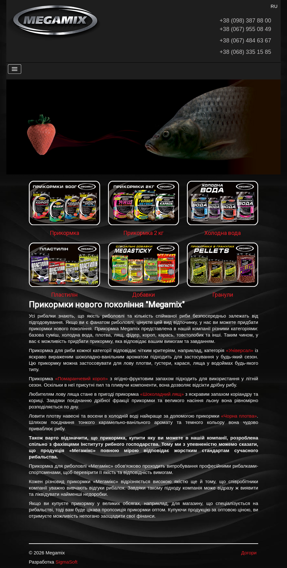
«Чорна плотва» (239, 416)
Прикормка (64, 233)
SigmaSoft (66, 562)
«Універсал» (239, 350)
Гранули (222, 294)
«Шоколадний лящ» (162, 394)
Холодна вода (222, 233)
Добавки (143, 294)
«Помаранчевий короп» (81, 378)
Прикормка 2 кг (143, 233)
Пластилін (64, 294)
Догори (249, 552)
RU (274, 6)
